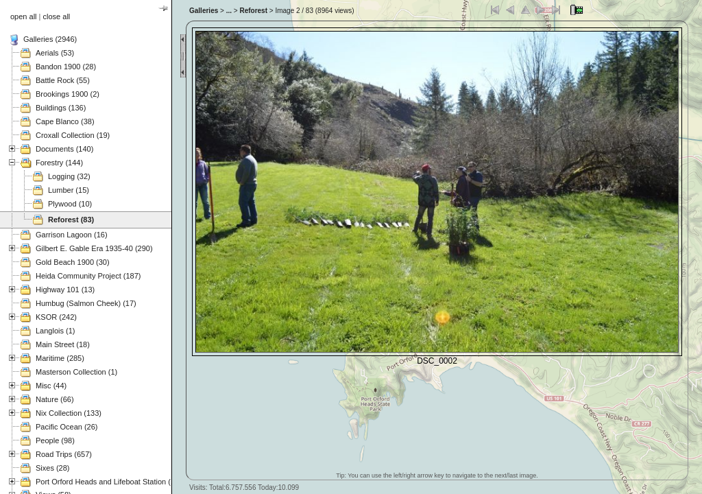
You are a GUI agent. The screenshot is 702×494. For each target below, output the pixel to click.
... (229, 10)
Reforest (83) (71, 219)
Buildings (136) (61, 108)
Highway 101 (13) (65, 289)
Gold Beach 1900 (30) (73, 262)
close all (57, 16)
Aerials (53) (55, 53)
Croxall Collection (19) (73, 135)
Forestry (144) (59, 162)
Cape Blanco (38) (65, 121)
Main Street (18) (63, 344)
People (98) (55, 440)
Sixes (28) (53, 468)
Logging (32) (69, 176)
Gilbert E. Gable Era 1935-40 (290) (94, 248)
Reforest (253, 10)
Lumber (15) (68, 190)
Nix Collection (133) (68, 413)
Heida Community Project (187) (88, 276)
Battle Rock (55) (63, 80)
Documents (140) (64, 149)
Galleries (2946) (50, 39)
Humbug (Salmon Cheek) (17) (86, 303)
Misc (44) (51, 385)
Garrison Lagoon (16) (72, 235)
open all (23, 16)
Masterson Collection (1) (76, 372)
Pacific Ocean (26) (66, 427)
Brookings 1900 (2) (67, 94)
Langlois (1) (55, 331)
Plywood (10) (70, 204)
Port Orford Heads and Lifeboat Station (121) (111, 482)
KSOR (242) (56, 317)
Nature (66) (55, 399)
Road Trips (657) (64, 454)
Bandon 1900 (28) (66, 66)
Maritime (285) (60, 358)
